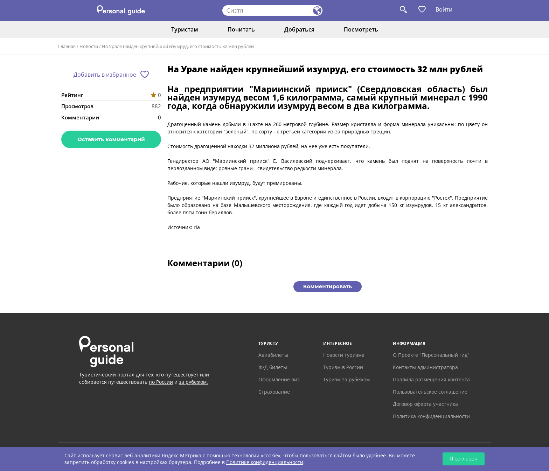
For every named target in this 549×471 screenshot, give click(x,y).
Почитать (241, 29)
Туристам (184, 29)
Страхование (274, 391)
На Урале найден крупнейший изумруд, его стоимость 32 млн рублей (178, 46)
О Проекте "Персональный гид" (431, 355)
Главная (67, 46)
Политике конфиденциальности (264, 462)
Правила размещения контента (431, 379)
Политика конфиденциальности (431, 416)
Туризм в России (343, 367)
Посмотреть (361, 29)
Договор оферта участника (425, 404)
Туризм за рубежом (346, 379)
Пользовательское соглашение (430, 391)
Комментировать (327, 286)
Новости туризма (343, 355)
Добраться (299, 29)
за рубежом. (193, 382)
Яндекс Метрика (181, 455)
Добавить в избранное (105, 74)
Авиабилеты (273, 355)
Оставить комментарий (111, 139)
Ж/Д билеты (272, 367)
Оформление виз (279, 379)
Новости (88, 46)
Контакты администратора (425, 367)
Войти (444, 9)
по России (161, 382)
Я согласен (464, 459)
